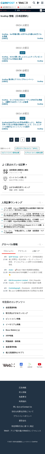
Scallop (40, 38)
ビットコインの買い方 (17, 177)
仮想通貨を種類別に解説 (18, 170)
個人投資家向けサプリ (15, 353)
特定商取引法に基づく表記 (23, 426)
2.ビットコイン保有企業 (10, 153)
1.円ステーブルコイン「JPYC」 (27, 148)
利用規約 (22, 401)
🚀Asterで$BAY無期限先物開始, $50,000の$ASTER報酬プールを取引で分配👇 (25, 272)
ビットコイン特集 (24, 7)
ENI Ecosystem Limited (18, 280)
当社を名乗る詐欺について (23, 411)
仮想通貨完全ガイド (8, 7)
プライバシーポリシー (22, 416)
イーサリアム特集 (13, 324)
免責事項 (22, 397)
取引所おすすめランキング (17, 313)
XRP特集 (9, 336)
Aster (11, 270)
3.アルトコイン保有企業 (34, 153)
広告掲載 (22, 388)
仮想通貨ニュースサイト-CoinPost (26, 442)
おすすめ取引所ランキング (19, 187)
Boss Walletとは (13, 330)
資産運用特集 (11, 347)
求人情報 (22, 392)
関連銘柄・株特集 (13, 341)
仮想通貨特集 (11, 308)
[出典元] (5, 38)
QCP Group (13, 257)
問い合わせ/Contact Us (22, 407)
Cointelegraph (14, 288)
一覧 (39, 203)
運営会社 (22, 421)
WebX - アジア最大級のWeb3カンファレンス (22, 431)
